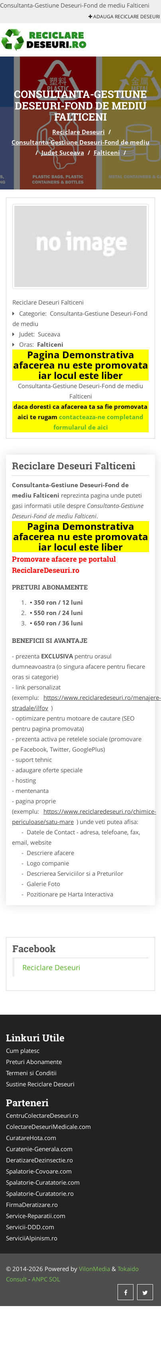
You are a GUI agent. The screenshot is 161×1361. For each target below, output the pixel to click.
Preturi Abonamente (34, 1061)
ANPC (39, 1279)
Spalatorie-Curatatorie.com (43, 1182)
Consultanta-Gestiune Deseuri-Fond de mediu (80, 142)
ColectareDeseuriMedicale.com (48, 1126)
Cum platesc (22, 1050)
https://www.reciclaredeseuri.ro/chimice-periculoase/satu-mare (84, 816)
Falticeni (107, 152)
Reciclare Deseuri (78, 132)
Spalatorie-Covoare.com (39, 1171)
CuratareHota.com (31, 1137)
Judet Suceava (62, 152)
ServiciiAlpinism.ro (31, 1238)
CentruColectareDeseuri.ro (42, 1115)
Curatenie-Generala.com (39, 1148)
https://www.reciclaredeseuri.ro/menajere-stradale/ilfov (86, 702)
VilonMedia (94, 1269)
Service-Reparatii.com (35, 1215)
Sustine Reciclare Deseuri (40, 1084)
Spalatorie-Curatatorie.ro (40, 1193)
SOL (54, 1279)
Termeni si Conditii (31, 1072)
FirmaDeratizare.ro (32, 1204)
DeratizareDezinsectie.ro (39, 1160)
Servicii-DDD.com (30, 1226)
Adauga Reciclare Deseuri (124, 16)
